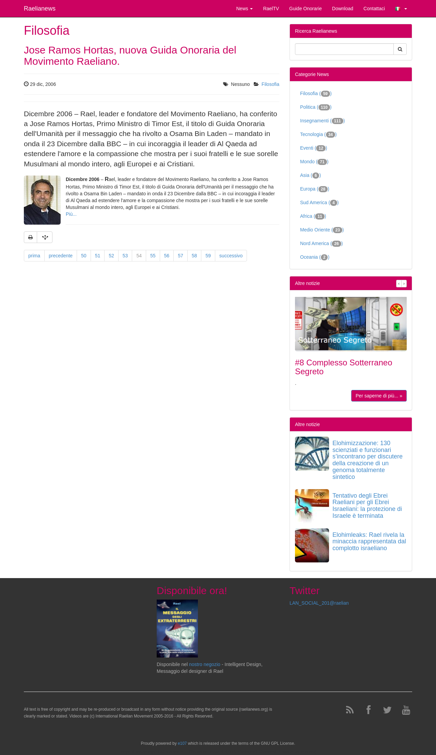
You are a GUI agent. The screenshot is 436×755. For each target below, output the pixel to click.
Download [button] (342, 8)
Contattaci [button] (374, 8)
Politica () (315, 107)
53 (125, 255)
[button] (401, 8)
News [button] (244, 8)
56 (167, 255)
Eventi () (313, 148)
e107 (182, 743)
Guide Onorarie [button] (305, 8)
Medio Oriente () (322, 230)
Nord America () (321, 244)
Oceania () (314, 257)
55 (153, 255)
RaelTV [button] (271, 8)
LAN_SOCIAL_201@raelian (319, 603)
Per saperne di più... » (379, 395)
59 (208, 255)
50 (84, 255)
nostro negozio (204, 664)
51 (97, 255)
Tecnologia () (318, 135)
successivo (231, 255)
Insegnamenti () (322, 121)
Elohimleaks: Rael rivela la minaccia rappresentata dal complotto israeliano (369, 541)
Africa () (313, 216)
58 (194, 255)
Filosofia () (316, 94)
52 (111, 255)
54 (139, 255)
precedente (61, 255)
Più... (71, 214)
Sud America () (319, 203)
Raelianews (40, 8)
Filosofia (270, 84)
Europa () (314, 189)
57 (180, 255)
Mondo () (314, 162)
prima (34, 255)
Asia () (310, 175)
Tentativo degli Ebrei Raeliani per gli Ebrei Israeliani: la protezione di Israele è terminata (367, 505)
